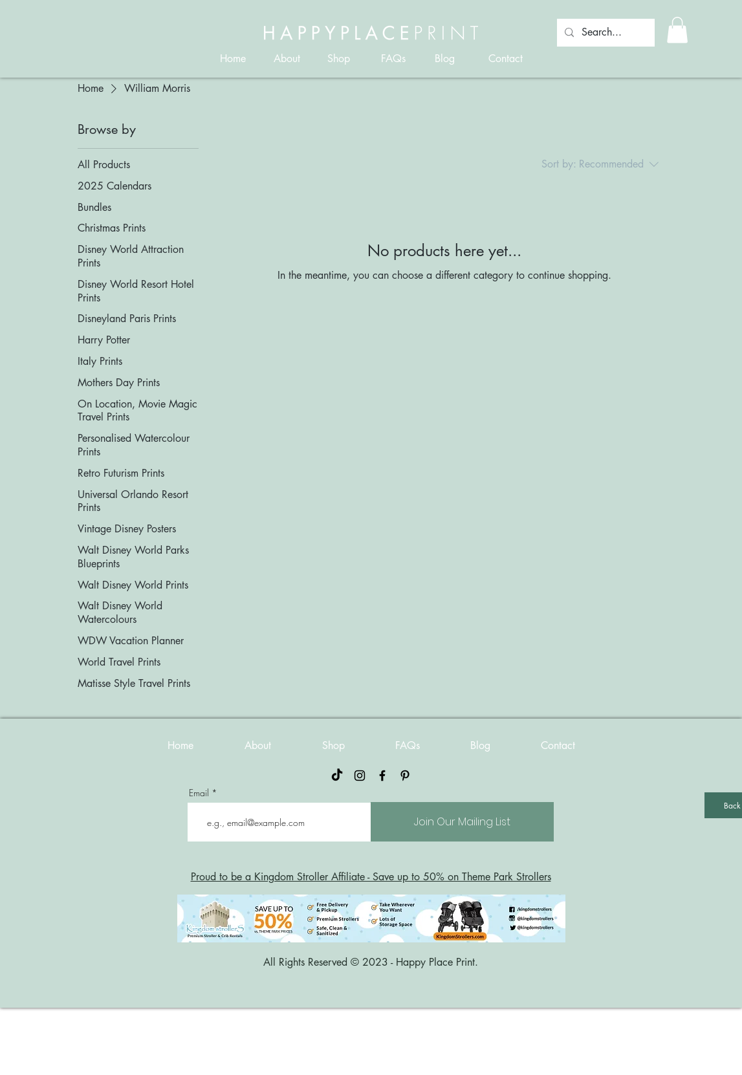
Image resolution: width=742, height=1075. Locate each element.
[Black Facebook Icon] (382, 775)
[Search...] (604, 33)
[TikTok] (337, 775)
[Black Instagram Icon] (360, 775)
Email (199, 793)
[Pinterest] (405, 775)
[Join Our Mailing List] (462, 822)
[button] (677, 30)
